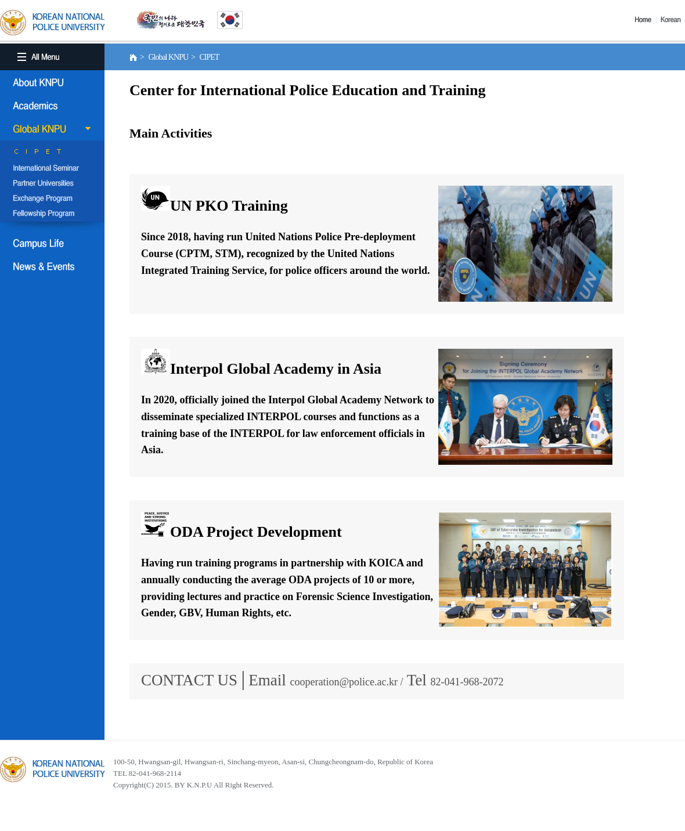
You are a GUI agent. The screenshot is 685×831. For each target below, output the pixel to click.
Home (645, 19)
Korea (673, 19)
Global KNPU (52, 128)
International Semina (52, 168)
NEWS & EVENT (52, 266)
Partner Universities (52, 184)
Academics (52, 105)
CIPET (52, 153)
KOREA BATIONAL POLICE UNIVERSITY (52, 22)
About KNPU (52, 82)
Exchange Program (52, 199)
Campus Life (52, 243)
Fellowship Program (52, 214)
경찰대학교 (52, 769)
